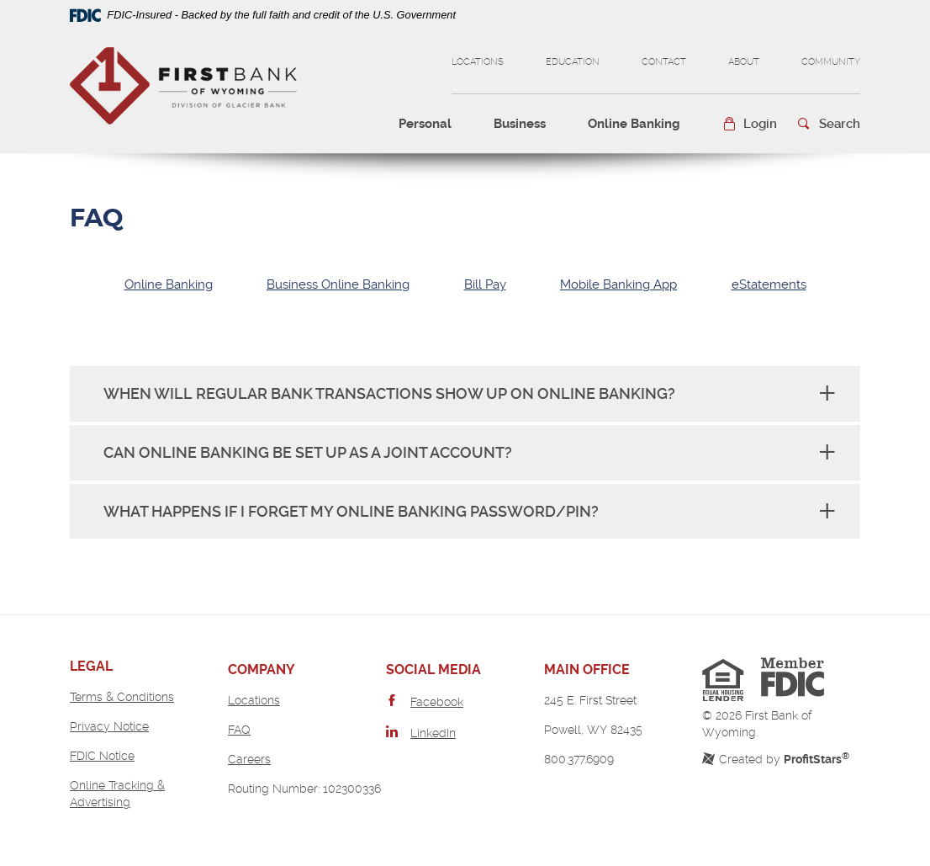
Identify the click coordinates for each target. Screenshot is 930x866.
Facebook (436, 702)
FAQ (239, 729)
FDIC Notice (102, 755)
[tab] (168, 285)
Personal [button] (425, 123)
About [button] (743, 61)
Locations (478, 61)
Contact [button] (664, 61)
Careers (249, 759)
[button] (749, 124)
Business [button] (520, 123)
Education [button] (573, 61)
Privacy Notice (109, 726)
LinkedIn (433, 733)
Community (830, 61)
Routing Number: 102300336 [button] (304, 788)
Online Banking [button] (634, 123)
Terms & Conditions (122, 697)
